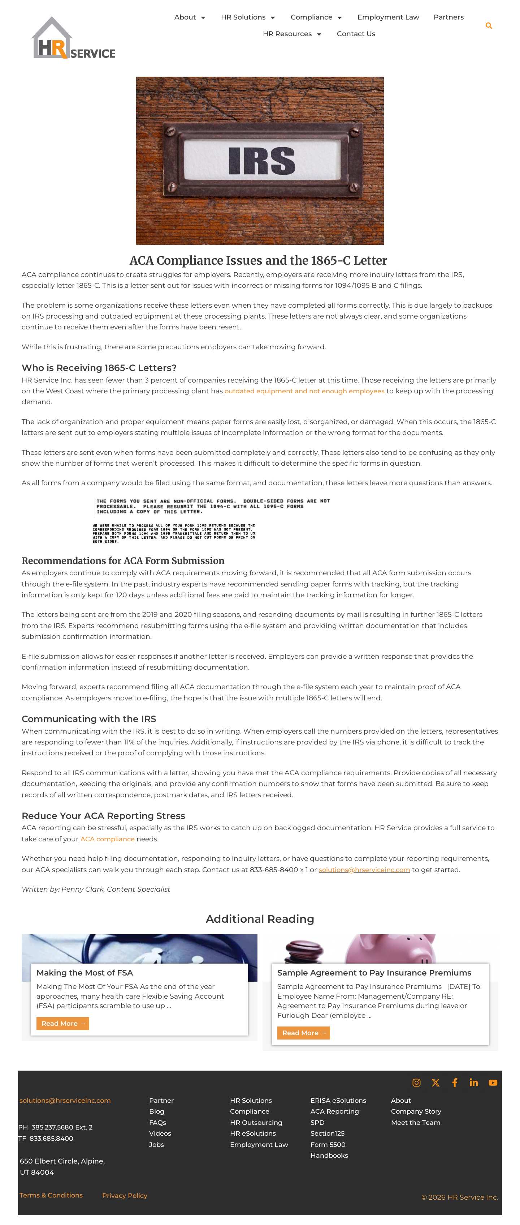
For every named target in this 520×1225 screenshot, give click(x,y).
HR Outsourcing (258, 1123)
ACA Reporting (337, 1112)
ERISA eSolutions (340, 1101)
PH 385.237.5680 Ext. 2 (57, 1128)
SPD (318, 1123)
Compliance (317, 17)
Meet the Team (417, 1123)
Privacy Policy (126, 1196)
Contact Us (356, 34)
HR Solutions (248, 17)
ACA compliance (109, 839)
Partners (449, 17)
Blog (157, 1112)
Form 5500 (329, 1145)
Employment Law (388, 17)
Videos (161, 1134)
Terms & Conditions (53, 1196)
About (190, 17)
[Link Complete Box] (139, 987)
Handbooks (331, 1156)
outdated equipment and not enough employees (311, 391)
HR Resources (292, 34)
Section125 (329, 1134)
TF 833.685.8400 (47, 1139)
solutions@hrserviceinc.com (368, 870)
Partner (162, 1101)
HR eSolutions (254, 1134)
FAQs (158, 1123)
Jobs (157, 1145)
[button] (489, 26)
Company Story (418, 1112)
